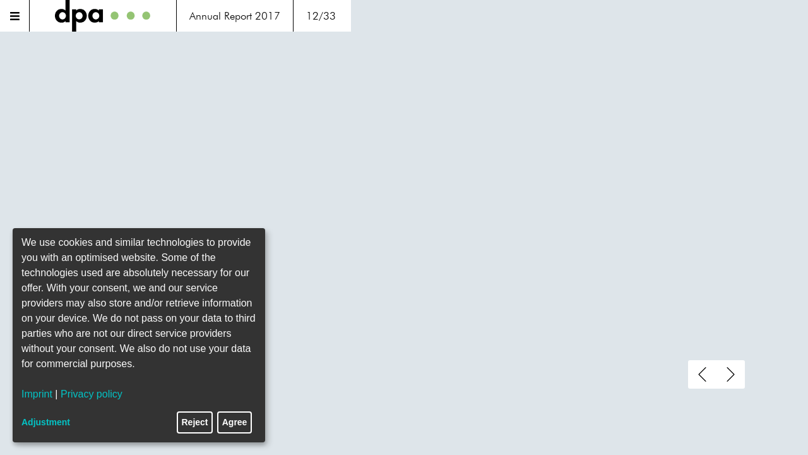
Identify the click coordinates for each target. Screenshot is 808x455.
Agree (234, 422)
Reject (195, 422)
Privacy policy (91, 394)
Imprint (36, 394)
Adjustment (45, 422)
